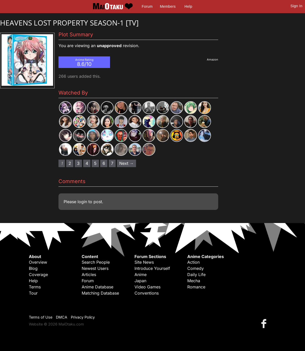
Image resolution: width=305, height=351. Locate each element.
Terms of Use (40, 317)
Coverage (38, 274)
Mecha (193, 280)
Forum (147, 6)
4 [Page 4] (87, 163)
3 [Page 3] (78, 163)
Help (188, 6)
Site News (144, 262)
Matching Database (100, 293)
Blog (33, 268)
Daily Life (196, 274)
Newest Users (95, 268)
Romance (196, 286)
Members (168, 6)
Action (193, 262)
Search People (96, 262)
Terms (35, 286)
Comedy (195, 268)
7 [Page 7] (112, 163)
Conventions (146, 293)
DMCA (61, 317)
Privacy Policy (83, 317)
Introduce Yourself (152, 268)
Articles (89, 274)
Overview (38, 262)
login (82, 201)
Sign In (296, 6)
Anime (140, 274)
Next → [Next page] (126, 163)
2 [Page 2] (70, 163)
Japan (140, 280)
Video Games (147, 286)
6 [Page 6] (104, 163)
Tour (33, 293)
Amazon (212, 59)
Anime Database (97, 286)
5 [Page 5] (95, 163)
